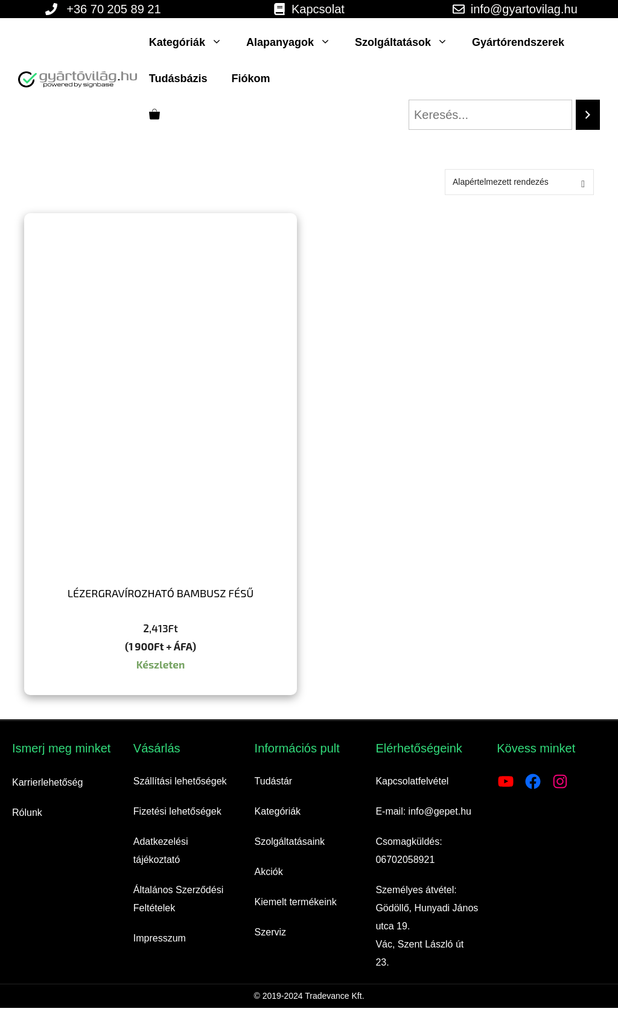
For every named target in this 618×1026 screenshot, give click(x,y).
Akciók (269, 872)
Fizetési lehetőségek (177, 811)
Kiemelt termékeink (296, 902)
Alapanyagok (294, 42)
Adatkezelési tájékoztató (160, 850)
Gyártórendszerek (518, 42)
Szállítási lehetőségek (180, 781)
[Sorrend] (519, 182)
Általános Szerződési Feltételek (178, 899)
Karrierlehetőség (47, 782)
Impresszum (159, 938)
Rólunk (27, 812)
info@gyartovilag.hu (524, 9)
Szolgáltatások (407, 42)
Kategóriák (191, 42)
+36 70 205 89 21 (113, 9)
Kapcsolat (318, 9)
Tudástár (274, 781)
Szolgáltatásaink (290, 841)
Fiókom (251, 78)
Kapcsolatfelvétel (411, 781)
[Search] (588, 115)
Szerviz (270, 932)
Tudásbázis (178, 78)
